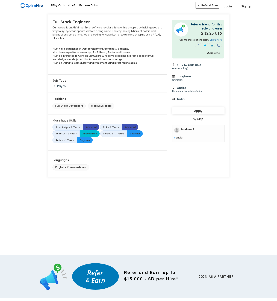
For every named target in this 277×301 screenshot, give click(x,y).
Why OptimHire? (63, 5)
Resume (213, 53)
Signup (246, 6)
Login (228, 6)
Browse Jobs (88, 5)
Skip (198, 119)
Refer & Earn (207, 6)
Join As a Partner (216, 276)
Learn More (216, 40)
